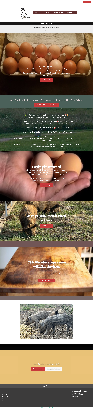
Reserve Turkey (5, 395)
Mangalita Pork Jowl (53, 369)
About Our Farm (47, 12)
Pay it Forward (46, 185)
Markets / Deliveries (59, 12)
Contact (4, 399)
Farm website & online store (42, 408)
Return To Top (46, 386)
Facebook (4, 401)
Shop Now (37, 12)
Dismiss (46, 30)
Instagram (4, 393)
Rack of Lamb (37, 369)
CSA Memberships (46, 280)
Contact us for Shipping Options (46, 105)
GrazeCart (54, 408)
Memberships (70, 12)
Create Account (87, 2)
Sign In (80, 2)
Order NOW (46, 226)
